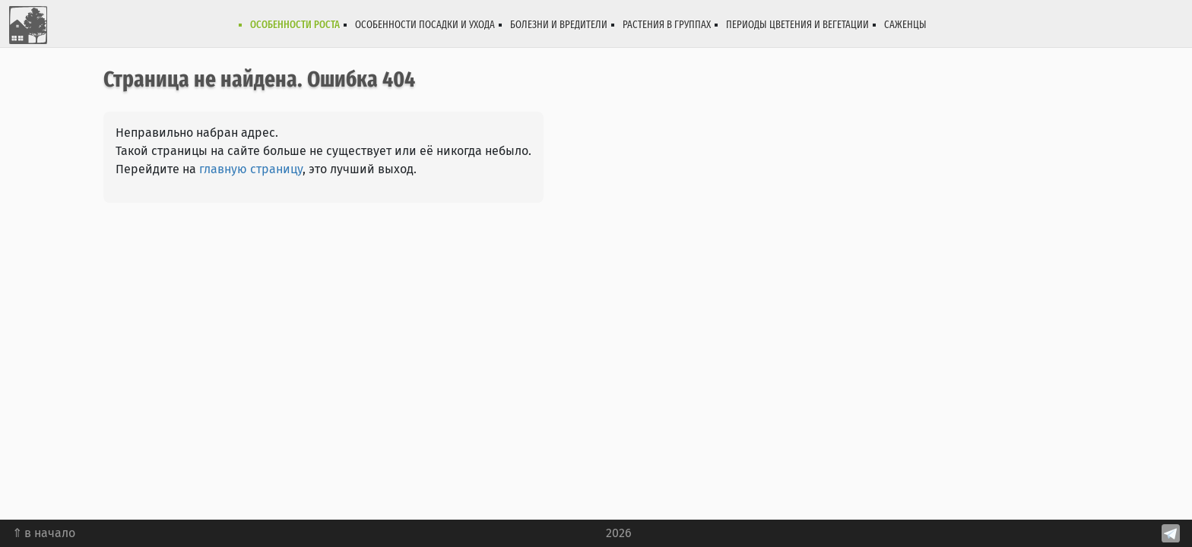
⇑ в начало (43, 533)
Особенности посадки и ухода (425, 24)
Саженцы (905, 24)
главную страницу (251, 169)
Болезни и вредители (558, 24)
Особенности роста (295, 24)
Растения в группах (667, 24)
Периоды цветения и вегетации (797, 24)
